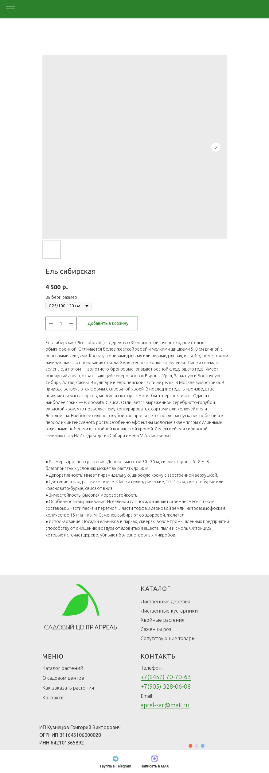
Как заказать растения (68, 687)
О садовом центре (63, 678)
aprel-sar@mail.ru (165, 705)
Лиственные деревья (165, 601)
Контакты (53, 697)
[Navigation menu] (10, 9)
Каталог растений (62, 668)
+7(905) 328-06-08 (166, 686)
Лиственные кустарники (169, 610)
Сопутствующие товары (168, 638)
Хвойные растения (162, 620)
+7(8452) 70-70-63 (166, 676)
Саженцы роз (156, 629)
